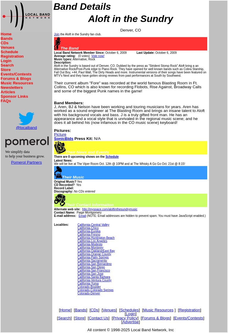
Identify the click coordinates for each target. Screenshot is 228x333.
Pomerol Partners (26, 162)
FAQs (6, 101)
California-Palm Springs (93, 257)
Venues (8, 47)
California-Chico (88, 228)
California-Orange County (94, 254)
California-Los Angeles (92, 241)
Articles (8, 92)
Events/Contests (16, 74)
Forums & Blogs (16, 78)
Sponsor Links (14, 96)
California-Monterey (90, 247)
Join (56, 34)
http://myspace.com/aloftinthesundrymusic (109, 209)
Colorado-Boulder (89, 286)
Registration (12, 56)
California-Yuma (88, 283)
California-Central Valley (93, 224)
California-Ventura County (94, 280)
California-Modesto (89, 244)
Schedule (9, 52)
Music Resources (17, 83)
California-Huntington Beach (96, 237)
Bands (7, 38)
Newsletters (12, 87)
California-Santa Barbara (93, 277)
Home (6, 34)
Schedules (129, 310)
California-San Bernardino (94, 264)
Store (6, 69)
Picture (60, 134)
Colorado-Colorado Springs (95, 290)
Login (6, 61)
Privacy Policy (125, 318)
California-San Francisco (93, 270)
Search (7, 65)
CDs (5, 43)
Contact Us (98, 318)
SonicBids (63, 138)
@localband (26, 127)
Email (82, 215)
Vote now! (97, 56)
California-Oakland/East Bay (96, 250)
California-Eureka (88, 231)
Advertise (130, 322)
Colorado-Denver (88, 293)
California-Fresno (88, 234)
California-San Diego (91, 267)
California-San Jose (90, 273)
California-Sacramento (92, 260)
